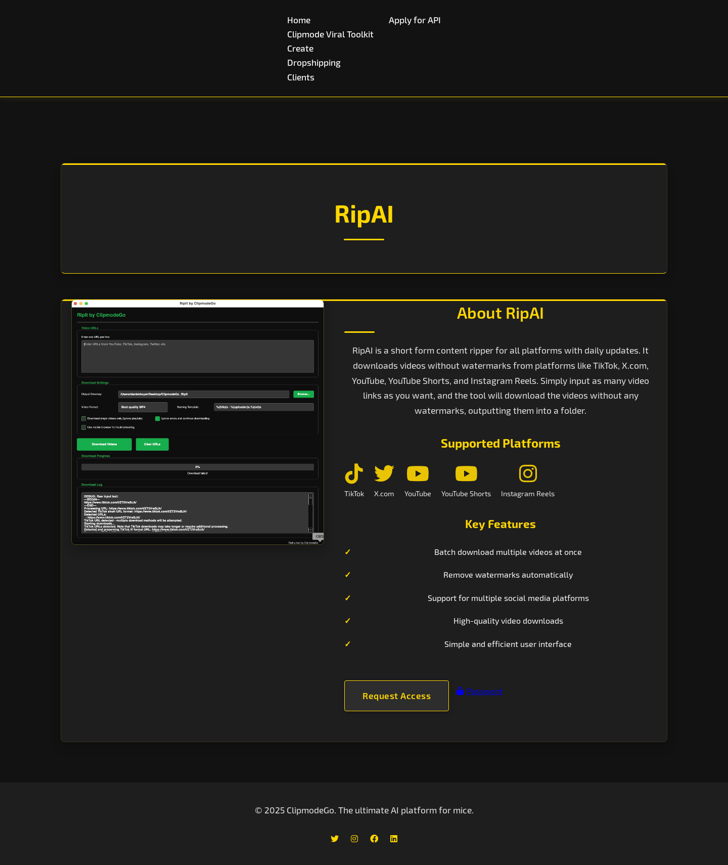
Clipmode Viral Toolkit (330, 33)
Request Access (396, 695)
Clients (300, 76)
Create (300, 48)
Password (480, 691)
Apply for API (415, 19)
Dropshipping (314, 62)
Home (298, 19)
